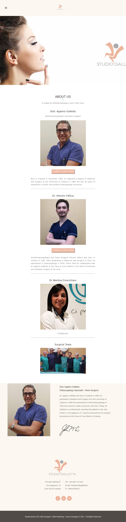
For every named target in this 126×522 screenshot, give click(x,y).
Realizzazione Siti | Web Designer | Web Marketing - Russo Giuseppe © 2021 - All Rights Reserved (63, 517)
